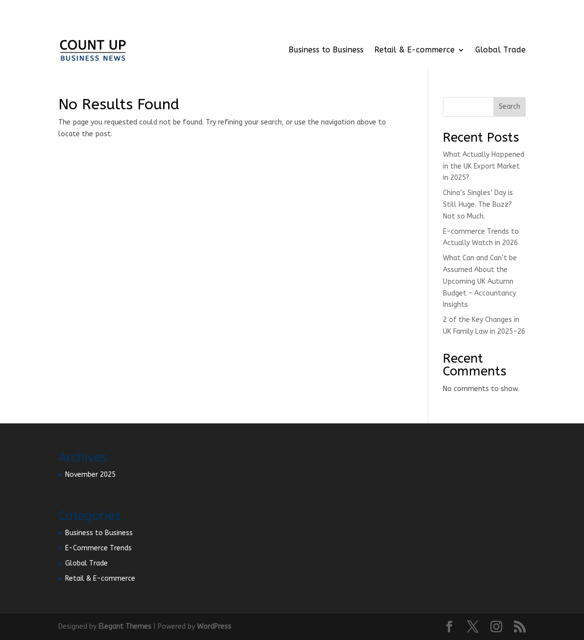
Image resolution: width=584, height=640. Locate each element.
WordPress (214, 626)
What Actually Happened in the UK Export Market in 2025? (483, 166)
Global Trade (500, 49)
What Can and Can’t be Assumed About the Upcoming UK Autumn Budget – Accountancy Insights (480, 281)
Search (509, 106)
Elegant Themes (124, 626)
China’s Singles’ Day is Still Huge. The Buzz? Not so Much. (478, 205)
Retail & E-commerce (414, 49)
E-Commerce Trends (98, 548)
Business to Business (326, 49)
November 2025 (90, 474)
